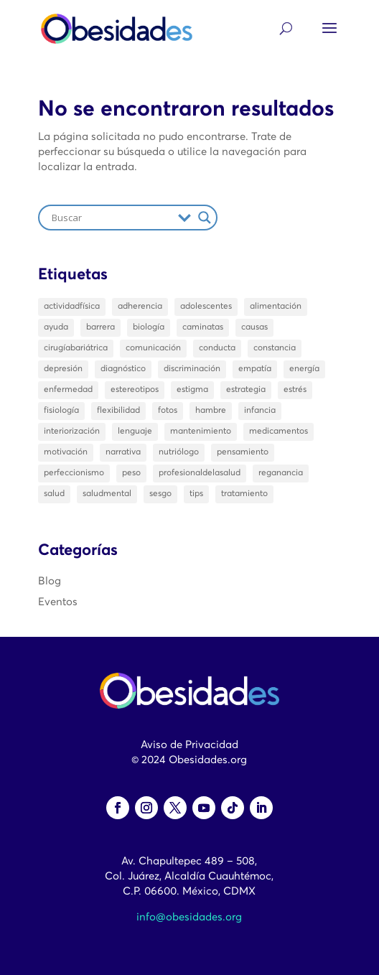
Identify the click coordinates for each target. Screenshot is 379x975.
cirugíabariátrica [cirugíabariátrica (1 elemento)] (76, 348)
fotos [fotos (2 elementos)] (167, 410)
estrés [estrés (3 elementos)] (295, 390)
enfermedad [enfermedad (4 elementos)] (68, 390)
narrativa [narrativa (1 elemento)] (123, 452)
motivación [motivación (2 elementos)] (66, 452)
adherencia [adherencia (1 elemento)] (140, 306)
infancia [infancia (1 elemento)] (260, 410)
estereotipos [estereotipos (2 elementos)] (135, 390)
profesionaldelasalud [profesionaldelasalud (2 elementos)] (199, 473)
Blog (49, 581)
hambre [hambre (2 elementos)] (210, 410)
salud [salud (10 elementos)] (54, 494)
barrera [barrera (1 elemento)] (100, 327)
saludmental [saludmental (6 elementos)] (107, 494)
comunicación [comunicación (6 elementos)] (153, 348)
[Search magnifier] (205, 217)
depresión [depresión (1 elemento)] (63, 369)
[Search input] (111, 217)
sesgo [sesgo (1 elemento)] (160, 494)
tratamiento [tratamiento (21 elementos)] (244, 494)
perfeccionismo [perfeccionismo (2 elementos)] (74, 473)
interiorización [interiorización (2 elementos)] (72, 431)
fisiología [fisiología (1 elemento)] (61, 410)
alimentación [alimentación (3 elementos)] (275, 306)
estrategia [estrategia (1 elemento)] (246, 390)
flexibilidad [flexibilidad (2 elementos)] (118, 410)
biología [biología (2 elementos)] (148, 327)
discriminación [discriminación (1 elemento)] (192, 369)
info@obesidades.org (189, 917)
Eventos (58, 602)
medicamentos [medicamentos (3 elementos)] (278, 431)
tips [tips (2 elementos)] (196, 494)
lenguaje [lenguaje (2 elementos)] (135, 431)
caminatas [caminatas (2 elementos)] (202, 327)
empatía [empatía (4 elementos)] (254, 369)
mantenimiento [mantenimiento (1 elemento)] (200, 431)
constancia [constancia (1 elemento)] (274, 348)
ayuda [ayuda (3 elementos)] (56, 327)
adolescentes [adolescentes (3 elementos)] (206, 306)
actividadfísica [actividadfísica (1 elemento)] (72, 306)
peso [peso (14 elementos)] (131, 473)
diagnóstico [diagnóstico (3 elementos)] (123, 369)
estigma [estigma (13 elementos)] (192, 390)
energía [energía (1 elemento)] (304, 369)
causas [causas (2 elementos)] (254, 327)
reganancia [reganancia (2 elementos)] (280, 473)
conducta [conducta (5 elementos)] (217, 348)
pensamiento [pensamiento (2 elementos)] (242, 452)
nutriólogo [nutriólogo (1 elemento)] (179, 452)
